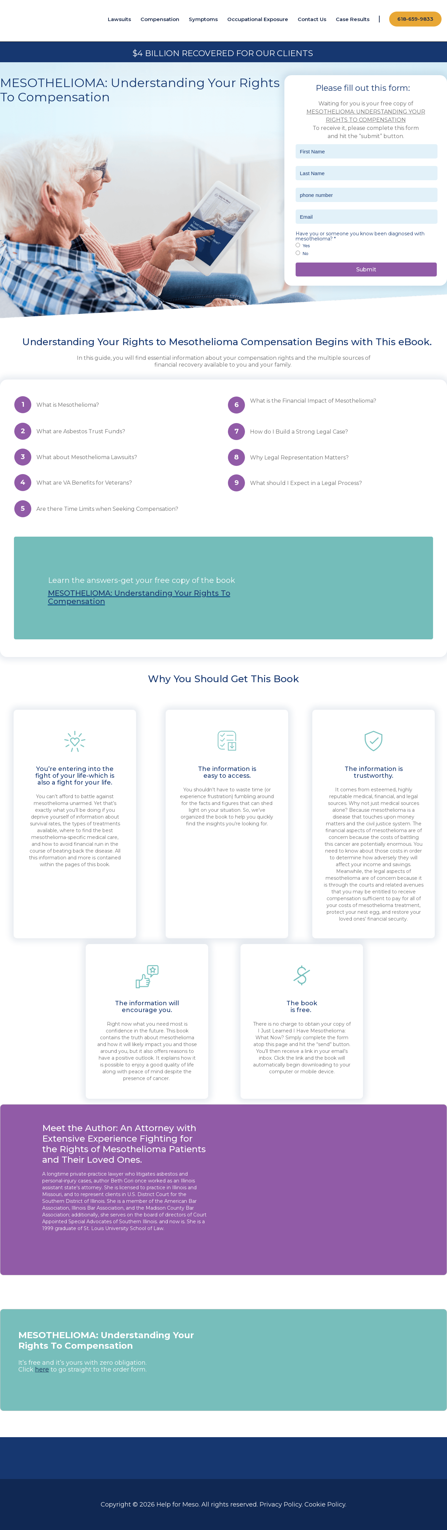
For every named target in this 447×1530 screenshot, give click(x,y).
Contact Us (312, 19)
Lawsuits (119, 19)
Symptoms (203, 19)
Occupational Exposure (257, 19)
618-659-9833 (415, 19)
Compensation (159, 19)
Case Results (352, 19)
